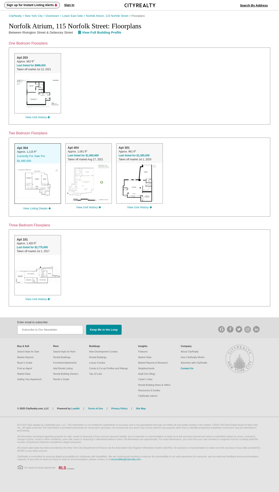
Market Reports (25, 357)
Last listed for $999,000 (31, 65)
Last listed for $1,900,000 (83, 155)
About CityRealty (190, 351)
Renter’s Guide (61, 379)
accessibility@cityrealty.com (126, 459)
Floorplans (138, 15)
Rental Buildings (62, 357)
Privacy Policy (119, 408)
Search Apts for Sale (28, 351)
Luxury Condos (97, 362)
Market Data (23, 373)
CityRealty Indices (147, 396)
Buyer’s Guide (24, 362)
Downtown (54, 15)
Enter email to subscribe (32, 322)
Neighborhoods (146, 368)
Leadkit (75, 408)
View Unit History (37, 117)
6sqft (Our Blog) (146, 373)
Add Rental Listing (63, 368)
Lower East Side (74, 15)
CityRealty (17, 15)
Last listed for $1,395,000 (134, 155)
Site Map (141, 408)
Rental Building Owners (65, 373)
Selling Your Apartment (29, 379)
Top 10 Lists (95, 373)
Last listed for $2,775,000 (32, 247)
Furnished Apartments (65, 362)
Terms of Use (95, 408)
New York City (35, 15)
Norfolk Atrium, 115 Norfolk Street (108, 15)
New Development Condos (103, 351)
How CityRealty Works (192, 357)
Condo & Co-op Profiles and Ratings (108, 368)
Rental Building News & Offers (154, 385)
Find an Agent (24, 368)
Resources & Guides (149, 390)
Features (143, 351)
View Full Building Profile (99, 32)
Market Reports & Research (153, 362)
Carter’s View (145, 379)
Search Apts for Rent (64, 351)
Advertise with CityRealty (194, 362)
